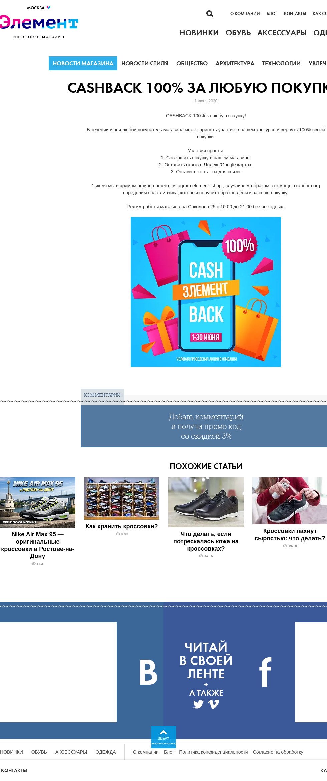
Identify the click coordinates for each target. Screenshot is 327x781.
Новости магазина (83, 63)
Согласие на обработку (278, 752)
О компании (245, 13)
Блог (272, 13)
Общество (192, 63)
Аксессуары (71, 752)
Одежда (106, 752)
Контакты (295, 13)
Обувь (39, 752)
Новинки (11, 752)
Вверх (163, 738)
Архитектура (235, 63)
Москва (39, 7)
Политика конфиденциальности (213, 752)
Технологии (281, 63)
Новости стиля (144, 63)
